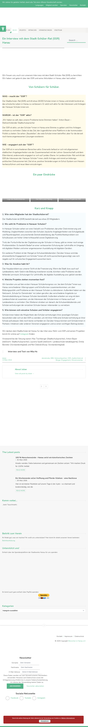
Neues (15, 30)
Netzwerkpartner (61, 358)
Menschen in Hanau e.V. (77, 641)
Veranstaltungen (45, 30)
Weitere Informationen (68, 718)
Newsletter (73, 5)
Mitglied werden (52, 5)
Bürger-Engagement (63, 360)
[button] (3, 29)
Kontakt (83, 5)
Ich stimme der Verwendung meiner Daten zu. (27, 682)
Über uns (7, 30)
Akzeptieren (45, 721)
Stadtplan (58, 30)
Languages (39, 5)
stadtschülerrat (77, 358)
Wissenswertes (77, 360)
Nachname (15, 667)
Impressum (68, 636)
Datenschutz (79, 636)
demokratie (46, 358)
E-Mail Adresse (14, 672)
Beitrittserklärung (8, 540)
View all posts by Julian (24, 373)
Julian (4, 358)
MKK (52, 358)
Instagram (24, 334)
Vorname (15, 662)
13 (3, 360)
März (6, 360)
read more (20, 470)
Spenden (63, 5)
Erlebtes (22, 30)
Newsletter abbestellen (35, 686)
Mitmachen (32, 30)
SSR (69, 358)
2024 (10, 360)
